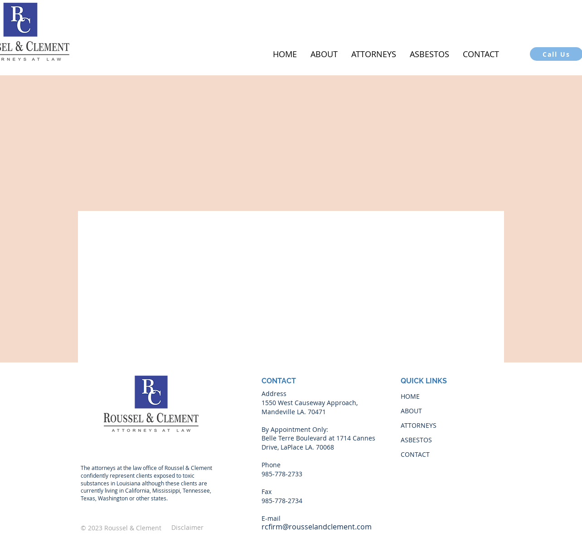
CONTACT (415, 454)
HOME (410, 396)
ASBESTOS (416, 439)
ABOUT (411, 410)
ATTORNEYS (418, 425)
